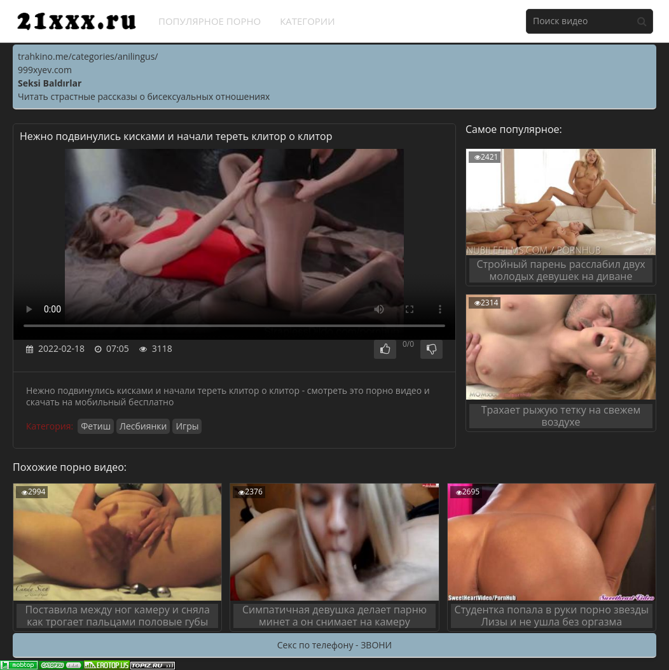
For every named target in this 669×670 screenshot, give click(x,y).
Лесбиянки (143, 426)
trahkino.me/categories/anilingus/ (88, 56)
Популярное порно (209, 21)
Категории (307, 21)
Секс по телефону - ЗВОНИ (334, 645)
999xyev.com (45, 70)
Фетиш (96, 426)
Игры (187, 426)
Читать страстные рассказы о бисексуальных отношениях (144, 96)
